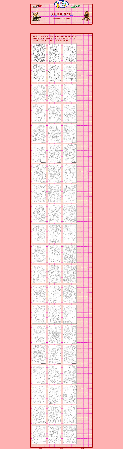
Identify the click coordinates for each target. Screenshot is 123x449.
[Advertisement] (61, 29)
